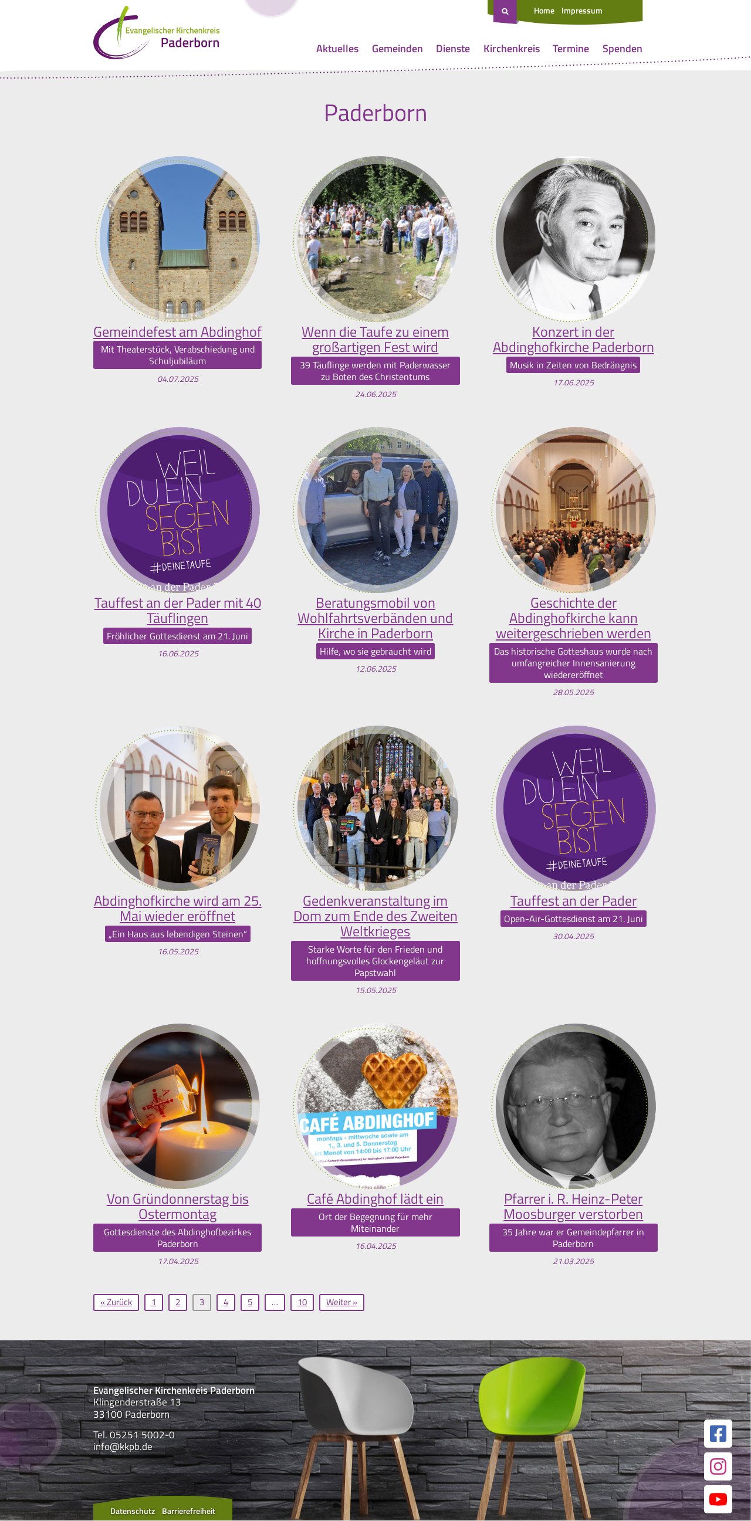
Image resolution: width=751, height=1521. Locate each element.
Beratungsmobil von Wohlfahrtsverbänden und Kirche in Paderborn (375, 618)
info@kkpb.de (123, 1447)
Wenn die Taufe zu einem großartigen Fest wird (375, 339)
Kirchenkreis (511, 48)
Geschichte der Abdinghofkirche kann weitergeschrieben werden (573, 618)
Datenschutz (132, 1511)
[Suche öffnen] (506, 12)
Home (544, 10)
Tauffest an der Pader (573, 901)
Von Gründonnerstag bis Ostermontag (178, 1206)
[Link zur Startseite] (156, 35)
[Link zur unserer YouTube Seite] (718, 1500)
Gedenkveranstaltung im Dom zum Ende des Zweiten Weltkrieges (375, 916)
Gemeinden (397, 48)
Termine (571, 48)
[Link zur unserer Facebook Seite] (718, 1434)
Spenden (622, 48)
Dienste (453, 48)
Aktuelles (337, 48)
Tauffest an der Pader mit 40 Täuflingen (177, 610)
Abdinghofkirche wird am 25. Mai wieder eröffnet (178, 908)
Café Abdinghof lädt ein (375, 1199)
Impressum (582, 10)
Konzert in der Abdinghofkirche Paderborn (573, 339)
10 (302, 1302)
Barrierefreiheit (188, 1511)
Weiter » (341, 1302)
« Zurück (116, 1302)
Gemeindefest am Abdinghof (177, 331)
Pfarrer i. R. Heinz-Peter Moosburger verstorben (573, 1206)
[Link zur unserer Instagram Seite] (718, 1467)
